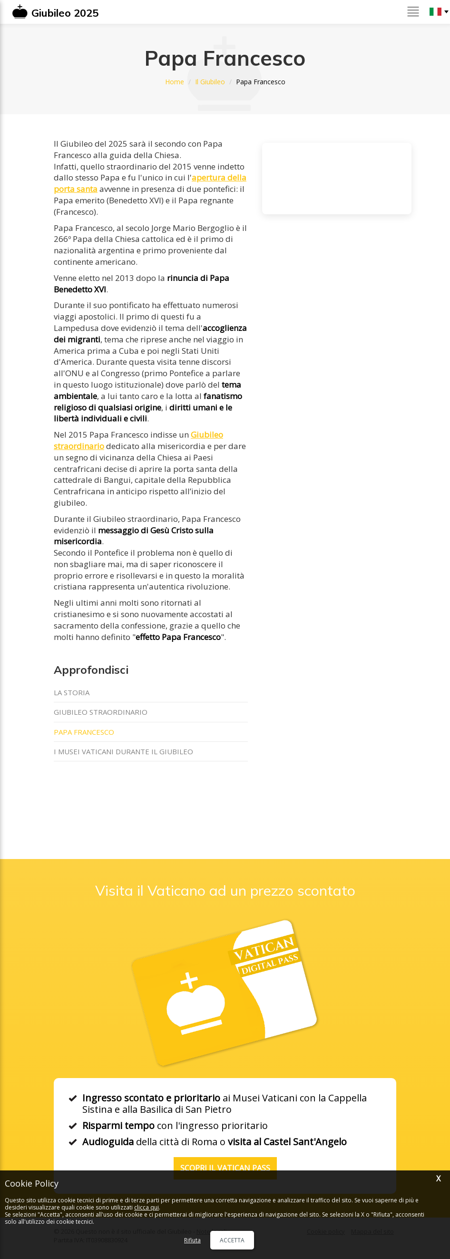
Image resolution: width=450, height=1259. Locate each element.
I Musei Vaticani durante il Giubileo (123, 751)
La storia (71, 692)
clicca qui (146, 1207)
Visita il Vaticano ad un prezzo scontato (225, 890)
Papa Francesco (84, 732)
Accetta (232, 1240)
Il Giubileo (210, 81)
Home (174, 81)
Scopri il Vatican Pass (225, 1168)
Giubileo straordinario (100, 712)
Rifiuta (192, 1240)
